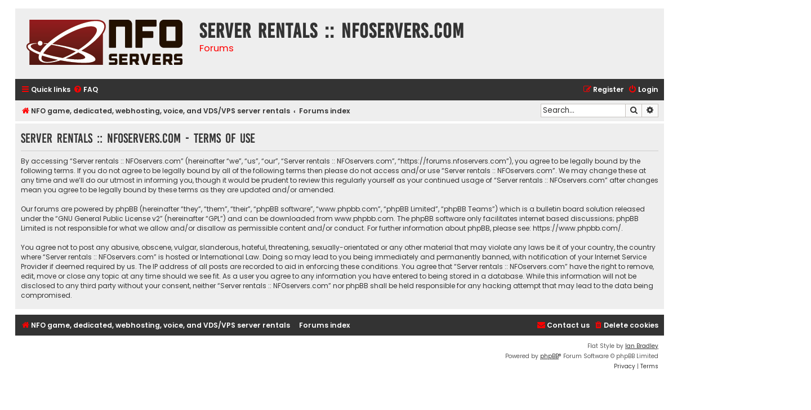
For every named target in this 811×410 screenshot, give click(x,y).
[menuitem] (85, 90)
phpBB (549, 356)
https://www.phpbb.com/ (577, 228)
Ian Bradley (641, 346)
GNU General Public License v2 (109, 218)
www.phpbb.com (364, 218)
